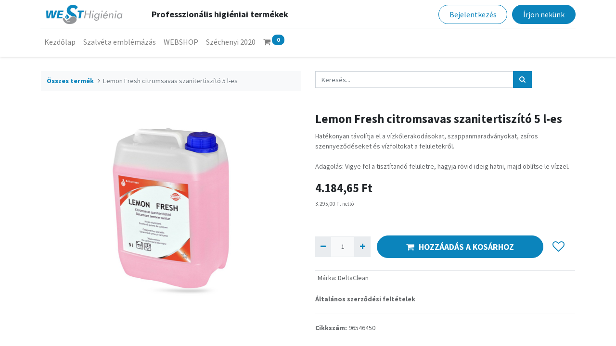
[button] (558, 247)
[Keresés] (522, 79)
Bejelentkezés (472, 14)
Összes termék (70, 80)
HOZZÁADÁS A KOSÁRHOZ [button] (460, 247)
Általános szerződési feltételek (365, 299)
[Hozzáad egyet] (362, 246)
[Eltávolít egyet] (323, 246)
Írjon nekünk (543, 14)
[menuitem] (60, 41)
